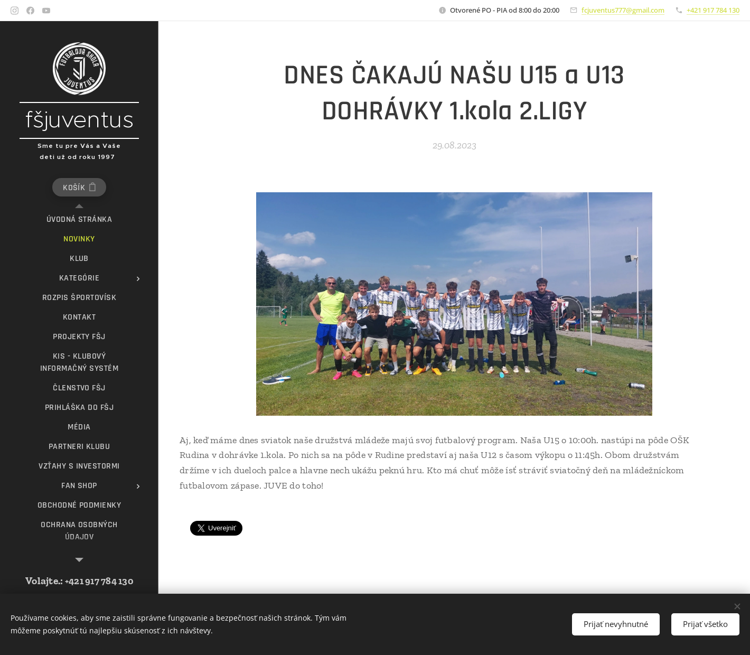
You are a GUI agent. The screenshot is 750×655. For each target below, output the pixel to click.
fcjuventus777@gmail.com (623, 10)
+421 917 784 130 (713, 10)
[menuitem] (79, 219)
